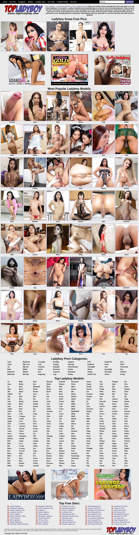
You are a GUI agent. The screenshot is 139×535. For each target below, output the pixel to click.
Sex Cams (51, 2)
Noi (87, 426)
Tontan (126, 401)
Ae (8, 382)
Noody (88, 438)
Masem (61, 463)
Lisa (60, 431)
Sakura (115, 399)
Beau (9, 453)
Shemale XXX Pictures (96, 510)
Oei (87, 458)
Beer (9, 461)
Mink (73, 416)
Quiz (114, 384)
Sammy (115, 401)
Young (122, 374)
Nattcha (89, 396)
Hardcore (56, 369)
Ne (87, 401)
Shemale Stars (67, 518)
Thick (122, 364)
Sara (114, 409)
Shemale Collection (45, 506)
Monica (74, 438)
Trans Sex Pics (119, 508)
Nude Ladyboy (43, 512)
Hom (48, 387)
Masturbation (73, 367)
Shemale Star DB (120, 516)
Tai (113, 461)
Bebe (9, 456)
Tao (125, 382)
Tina (126, 394)
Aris (9, 426)
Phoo (101, 434)
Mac (60, 443)
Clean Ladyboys (68, 510)
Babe (9, 369)
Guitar (35, 463)
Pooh (101, 456)
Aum (9, 434)
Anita (9, 411)
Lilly (60, 416)
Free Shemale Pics (94, 512)
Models (30, 2)
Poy (101, 463)
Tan (113, 466)
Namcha (74, 453)
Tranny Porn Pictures (122, 522)
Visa (125, 419)
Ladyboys (41, 510)
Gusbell (36, 466)
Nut (87, 453)
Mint (73, 421)
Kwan (61, 396)
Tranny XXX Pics (94, 508)
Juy (47, 446)
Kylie (61, 399)
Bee (8, 458)
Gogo (35, 451)
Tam (114, 463)
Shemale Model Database (19, 524)
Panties (70, 369)
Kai (47, 451)
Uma (126, 409)
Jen (47, 419)
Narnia (89, 389)
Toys (122, 369)
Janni (48, 409)
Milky (73, 404)
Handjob (56, 367)
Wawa (126, 426)
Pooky (102, 458)
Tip (125, 396)
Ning (88, 419)
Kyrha (61, 401)
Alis (8, 391)
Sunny (114, 451)
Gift (34, 436)
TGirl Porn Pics (44, 518)
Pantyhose (71, 372)
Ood (101, 384)
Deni (34, 382)
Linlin (61, 426)
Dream (35, 391)
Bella (9, 466)
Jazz (48, 414)
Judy (48, 438)
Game (35, 431)
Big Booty (26, 362)
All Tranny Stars (120, 510)
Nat (87, 391)
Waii (126, 421)
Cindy (21, 441)
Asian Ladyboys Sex (45, 508)
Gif (34, 434)
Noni (88, 434)
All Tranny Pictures (95, 524)
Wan (126, 424)
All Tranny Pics (119, 512)
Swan (114, 453)
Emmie (35, 404)
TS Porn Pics (43, 520)
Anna (9, 416)
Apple (9, 421)
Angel (9, 409)
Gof (34, 448)
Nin (87, 416)
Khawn (61, 384)
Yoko (126, 451)
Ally (8, 396)
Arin (9, 424)
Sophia (114, 436)
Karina (49, 456)
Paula (102, 421)
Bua (20, 411)
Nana (73, 463)
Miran (73, 424)
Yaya (126, 443)
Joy (47, 434)
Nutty (88, 456)
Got (34, 456)
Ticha (126, 391)
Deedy (21, 466)
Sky (113, 416)
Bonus (21, 401)
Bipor (21, 391)
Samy (114, 404)
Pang (101, 404)
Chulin (21, 438)
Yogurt (126, 448)
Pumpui (115, 382)
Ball (8, 441)
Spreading (108, 369)
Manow (62, 453)
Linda (61, 424)
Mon (73, 434)
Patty (101, 419)
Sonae (114, 431)
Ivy (47, 399)
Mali (60, 448)
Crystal (21, 451)
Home (5, 2)
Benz (21, 387)
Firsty (35, 426)
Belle (21, 382)
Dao (20, 456)
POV (89, 362)
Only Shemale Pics (121, 520)
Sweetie (115, 456)
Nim (88, 414)
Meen (73, 387)
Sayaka (115, 411)
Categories (21, 2)
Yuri (126, 463)
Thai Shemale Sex (94, 506)
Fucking (56, 362)
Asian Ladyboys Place (18, 516)
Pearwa (102, 426)
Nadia (73, 448)
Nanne (88, 382)
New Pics (13, 2)
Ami (9, 401)
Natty (88, 399)
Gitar (35, 443)
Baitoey (10, 438)
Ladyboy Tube (40, 2)
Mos (72, 443)
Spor (114, 441)
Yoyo (126, 453)
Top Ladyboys (43, 514)
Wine (126, 436)
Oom (101, 387)
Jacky (48, 401)
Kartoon (49, 463)
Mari (61, 458)
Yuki (126, 461)
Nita (88, 421)
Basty (9, 448)
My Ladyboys (15, 520)
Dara (21, 458)
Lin (60, 421)
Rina (114, 389)
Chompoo (22, 436)
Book (21, 404)
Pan (101, 399)
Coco (21, 443)
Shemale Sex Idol (68, 514)
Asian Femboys (15, 506)
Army (9, 431)
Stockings (108, 372)
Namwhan (75, 458)
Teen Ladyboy (43, 522)
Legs (54, 374)
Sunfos (114, 448)
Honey (48, 389)
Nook (88, 441)
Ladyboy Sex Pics (16, 512)
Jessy (48, 426)
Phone (102, 431)
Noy (87, 446)
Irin (47, 396)
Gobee (35, 446)
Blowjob (26, 374)
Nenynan (89, 409)
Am (8, 399)
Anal (9, 362)
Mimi (73, 406)
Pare (101, 409)
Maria (61, 461)
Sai (113, 396)
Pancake (103, 401)
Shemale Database (68, 508)
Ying (126, 446)
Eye (34, 409)
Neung (88, 411)
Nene (88, 406)
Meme (73, 394)
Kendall (62, 382)
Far (34, 416)
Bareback (10, 372)
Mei (72, 391)
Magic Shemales (16, 522)
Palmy (102, 394)
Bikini (25, 369)
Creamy (22, 448)
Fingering (41, 374)
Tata (126, 384)
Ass (8, 367)
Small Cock (91, 374)
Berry (21, 389)
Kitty (61, 394)
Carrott (22, 424)
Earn (35, 394)
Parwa (102, 414)
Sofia (114, 426)
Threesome (124, 367)
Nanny (88, 384)
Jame (48, 406)
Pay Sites (73, 2)
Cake (21, 414)
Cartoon (22, 426)
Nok (87, 429)
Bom (21, 396)
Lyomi (61, 441)
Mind (73, 409)
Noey (88, 424)
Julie (48, 441)
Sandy (114, 406)
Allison (10, 394)
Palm (101, 391)
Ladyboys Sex (67, 512)
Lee (60, 411)
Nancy (73, 466)
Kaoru (48, 453)
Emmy (35, 406)
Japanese (56, 372)
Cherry (21, 434)
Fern (35, 421)
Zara (126, 466)
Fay (34, 419)
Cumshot (41, 367)
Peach (102, 424)
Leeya (61, 414)
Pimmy (102, 441)
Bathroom (11, 374)
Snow (114, 421)
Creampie (41, 362)
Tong (126, 399)
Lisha (61, 434)
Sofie (114, 429)
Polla (101, 448)
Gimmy (36, 441)
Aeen (9, 384)
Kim (60, 389)
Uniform (123, 372)
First (35, 424)
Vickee (126, 414)
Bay (8, 451)
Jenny (48, 421)
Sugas (114, 443)
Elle (34, 396)
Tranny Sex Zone (120, 524)
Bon (20, 399)
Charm (21, 429)
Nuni (88, 451)
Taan (114, 458)
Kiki (60, 387)
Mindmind (75, 411)
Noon (88, 443)
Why (126, 429)
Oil (87, 463)
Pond (101, 453)
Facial (40, 369)
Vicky (126, 416)
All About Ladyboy (45, 516)
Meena (73, 389)
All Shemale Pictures (121, 514)
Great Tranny (15, 518)
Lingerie (71, 362)
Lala (60, 406)
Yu (125, 456)
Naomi (88, 387)
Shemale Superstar (69, 522)
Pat (101, 416)
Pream (102, 466)
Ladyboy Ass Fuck (121, 506)
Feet (39, 372)
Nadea (73, 446)
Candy (21, 419)
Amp (9, 404)
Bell (8, 463)
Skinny (90, 372)
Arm (9, 429)
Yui (125, 458)
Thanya (127, 389)
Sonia (114, 434)
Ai (8, 387)
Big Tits (26, 367)
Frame (35, 429)
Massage (71, 364)
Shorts (89, 369)
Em (34, 399)
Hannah (49, 382)
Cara (21, 421)
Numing (89, 448)
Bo (20, 394)
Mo (72, 426)
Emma (35, 401)
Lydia (61, 438)
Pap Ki (102, 406)
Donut (35, 389)
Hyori (48, 391)
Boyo (21, 409)
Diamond (36, 387)
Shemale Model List (95, 522)
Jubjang (49, 436)
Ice (47, 394)
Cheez (21, 431)
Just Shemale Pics (94, 520)
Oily (88, 466)
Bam (9, 443)
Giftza (35, 438)
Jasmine (49, 411)
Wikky (126, 434)
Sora (114, 438)
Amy (9, 406)
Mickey (74, 396)
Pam (101, 396)
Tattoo (107, 374)
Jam (48, 404)
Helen (48, 384)
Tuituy (126, 406)
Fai (34, 411)
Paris (101, 411)
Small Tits (108, 362)
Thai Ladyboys (67, 520)
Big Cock (26, 364)
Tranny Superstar (68, 524)
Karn (48, 461)
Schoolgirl (91, 367)
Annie (9, 419)
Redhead (90, 364)
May (60, 466)
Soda (114, 424)
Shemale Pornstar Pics (70, 516)
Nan (72, 461)
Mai (60, 446)
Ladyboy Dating (62, 2)
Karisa (48, 458)
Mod (73, 429)
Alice (9, 389)
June (48, 443)
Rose (114, 391)
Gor (34, 453)
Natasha (89, 394)
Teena (126, 387)
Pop (101, 461)
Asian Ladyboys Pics (17, 510)
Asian (9, 364)
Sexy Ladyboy (15, 514)
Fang (35, 414)
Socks (107, 364)
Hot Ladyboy (43, 524)
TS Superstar (119, 518)
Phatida (102, 429)
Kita (60, 391)
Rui (113, 394)
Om (101, 382)
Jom (48, 431)
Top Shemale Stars (95, 514)
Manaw (62, 451)
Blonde (25, 372)
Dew (34, 384)
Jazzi (48, 416)
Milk (73, 401)
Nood (88, 436)
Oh (87, 461)
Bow (20, 406)
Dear (21, 461)
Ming (73, 414)
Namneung (75, 456)
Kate (48, 466)
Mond (73, 436)
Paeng (102, 389)
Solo (106, 367)
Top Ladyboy (15, 533)
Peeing (70, 374)
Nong (88, 431)
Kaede (48, 448)
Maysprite (75, 382)
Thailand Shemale (16, 508)
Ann (9, 414)
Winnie (127, 438)
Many (61, 456)
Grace (35, 458)
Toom (126, 404)
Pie (101, 436)
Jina (48, 429)
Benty (21, 384)
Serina (114, 414)
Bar (8, 446)
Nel (87, 404)
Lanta (61, 409)
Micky (73, 399)
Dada (21, 453)
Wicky (126, 431)
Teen (122, 362)
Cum (40, 364)
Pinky (102, 443)
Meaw (73, 384)
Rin (113, 387)
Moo (72, 441)
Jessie (48, 424)
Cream (21, 446)
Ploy (101, 446)
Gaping (55, 364)
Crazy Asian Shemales (96, 518)
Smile (114, 419)
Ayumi (9, 436)
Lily (60, 419)
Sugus (114, 446)
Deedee (21, 463)
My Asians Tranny (94, 516)
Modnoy (74, 431)
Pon (101, 451)
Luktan (61, 436)
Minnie (73, 419)
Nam (73, 451)
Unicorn (127, 411)
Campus (22, 416)
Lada (61, 404)
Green (35, 461)
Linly (61, 429)
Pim (101, 438)
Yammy (127, 441)
